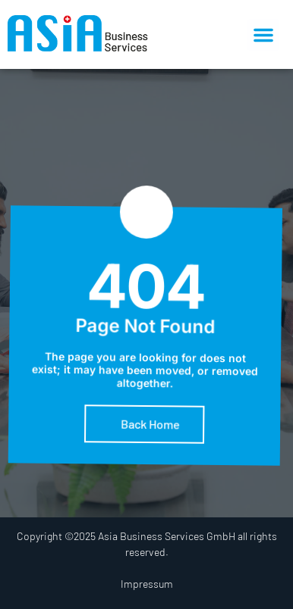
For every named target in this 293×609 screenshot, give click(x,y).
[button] (263, 35)
